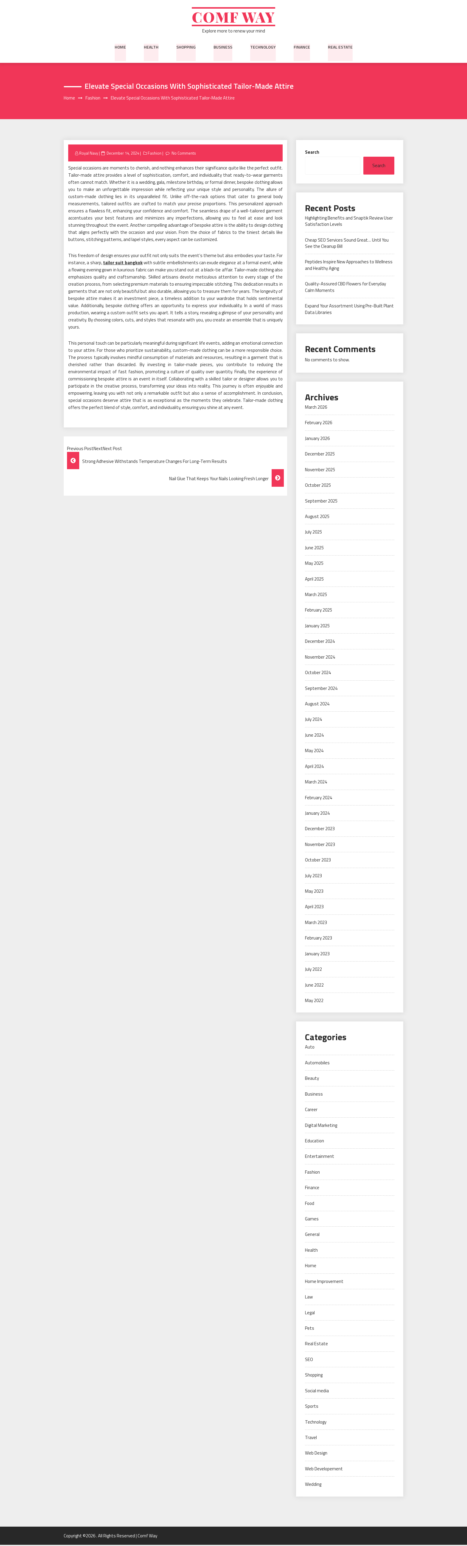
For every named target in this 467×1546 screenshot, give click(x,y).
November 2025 (320, 470)
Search (312, 153)
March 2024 (316, 783)
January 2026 (317, 439)
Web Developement (324, 1469)
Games (312, 1220)
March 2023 (316, 923)
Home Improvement (324, 1282)
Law (309, 1298)
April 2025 (314, 579)
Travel (311, 1438)
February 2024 (318, 798)
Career (311, 1110)
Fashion (155, 154)
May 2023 (314, 892)
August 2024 (317, 704)
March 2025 (316, 595)
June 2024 (314, 735)
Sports (311, 1407)
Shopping (186, 47)
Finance (302, 47)
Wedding (313, 1485)
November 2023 (320, 845)
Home (120, 47)
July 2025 (313, 533)
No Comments (184, 154)
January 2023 (317, 954)
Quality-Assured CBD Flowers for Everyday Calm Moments (345, 288)
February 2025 (318, 611)
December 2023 (320, 829)
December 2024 (320, 642)
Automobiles (317, 1063)
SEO (309, 1360)
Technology (263, 47)
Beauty (312, 1079)
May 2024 (314, 751)
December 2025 (320, 455)
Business (223, 47)
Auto (310, 1048)
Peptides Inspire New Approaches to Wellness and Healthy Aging (349, 266)
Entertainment (319, 1157)
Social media (317, 1391)
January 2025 (317, 626)
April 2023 (314, 907)
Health (151, 47)
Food (309, 1204)
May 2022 (314, 1001)
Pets (309, 1329)
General (312, 1235)
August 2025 (317, 517)
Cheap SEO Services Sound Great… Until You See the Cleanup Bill (347, 244)
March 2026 (316, 408)
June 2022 (314, 985)
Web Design (316, 1454)
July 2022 (313, 970)
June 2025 (314, 548)
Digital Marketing (321, 1126)
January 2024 (317, 814)
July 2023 (313, 876)
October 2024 (318, 673)
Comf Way (233, 17)
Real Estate (340, 47)
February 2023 (318, 939)
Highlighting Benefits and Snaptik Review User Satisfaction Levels (349, 221)
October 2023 (318, 861)
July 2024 (313, 720)
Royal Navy (88, 154)
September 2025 (321, 501)
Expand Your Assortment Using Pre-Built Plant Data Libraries (349, 310)
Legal (310, 1313)
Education (314, 1141)
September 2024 (321, 689)
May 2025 (314, 564)
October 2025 (318, 486)
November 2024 (320, 657)
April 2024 (314, 767)
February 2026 (318, 423)
